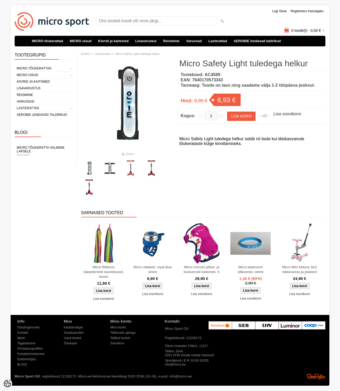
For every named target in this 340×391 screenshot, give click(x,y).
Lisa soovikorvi (287, 114)
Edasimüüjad (26, 359)
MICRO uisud (81, 41)
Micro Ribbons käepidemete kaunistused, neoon (103, 272)
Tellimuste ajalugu (122, 333)
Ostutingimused (28, 327)
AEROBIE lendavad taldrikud (257, 41)
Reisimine (171, 41)
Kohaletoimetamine (31, 354)
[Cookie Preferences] (7, 383)
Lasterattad (217, 41)
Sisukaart (70, 343)
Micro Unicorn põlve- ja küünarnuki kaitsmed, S (201, 269)
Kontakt (22, 333)
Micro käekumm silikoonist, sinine (251, 269)
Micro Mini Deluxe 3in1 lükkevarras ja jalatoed (299, 269)
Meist (21, 338)
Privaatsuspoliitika (30, 348)
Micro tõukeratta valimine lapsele (44, 151)
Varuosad (194, 41)
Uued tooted (72, 338)
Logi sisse (279, 11)
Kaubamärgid (73, 327)
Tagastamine (26, 343)
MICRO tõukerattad (47, 41)
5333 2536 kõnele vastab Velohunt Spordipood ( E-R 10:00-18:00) (189, 355)
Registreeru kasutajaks (307, 11)
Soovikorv (117, 343)
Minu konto (118, 327)
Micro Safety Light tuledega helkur (138, 53)
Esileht (85, 53)
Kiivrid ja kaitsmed (113, 41)
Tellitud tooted (120, 338)
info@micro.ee (175, 364)
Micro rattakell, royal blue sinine (152, 269)
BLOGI (22, 364)
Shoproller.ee (316, 376)
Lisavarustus (145, 41)
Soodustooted (73, 333)
